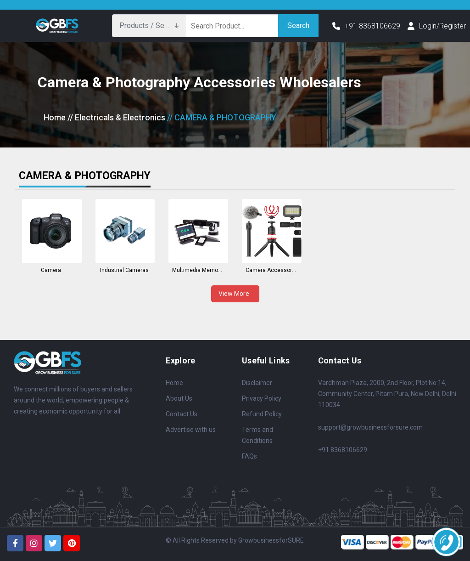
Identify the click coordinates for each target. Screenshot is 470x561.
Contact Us (181, 414)
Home (55, 117)
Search (298, 25)
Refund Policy (262, 414)
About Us (179, 398)
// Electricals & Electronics (116, 117)
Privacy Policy (261, 398)
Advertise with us (191, 429)
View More (235, 293)
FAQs (249, 456)
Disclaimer (257, 382)
